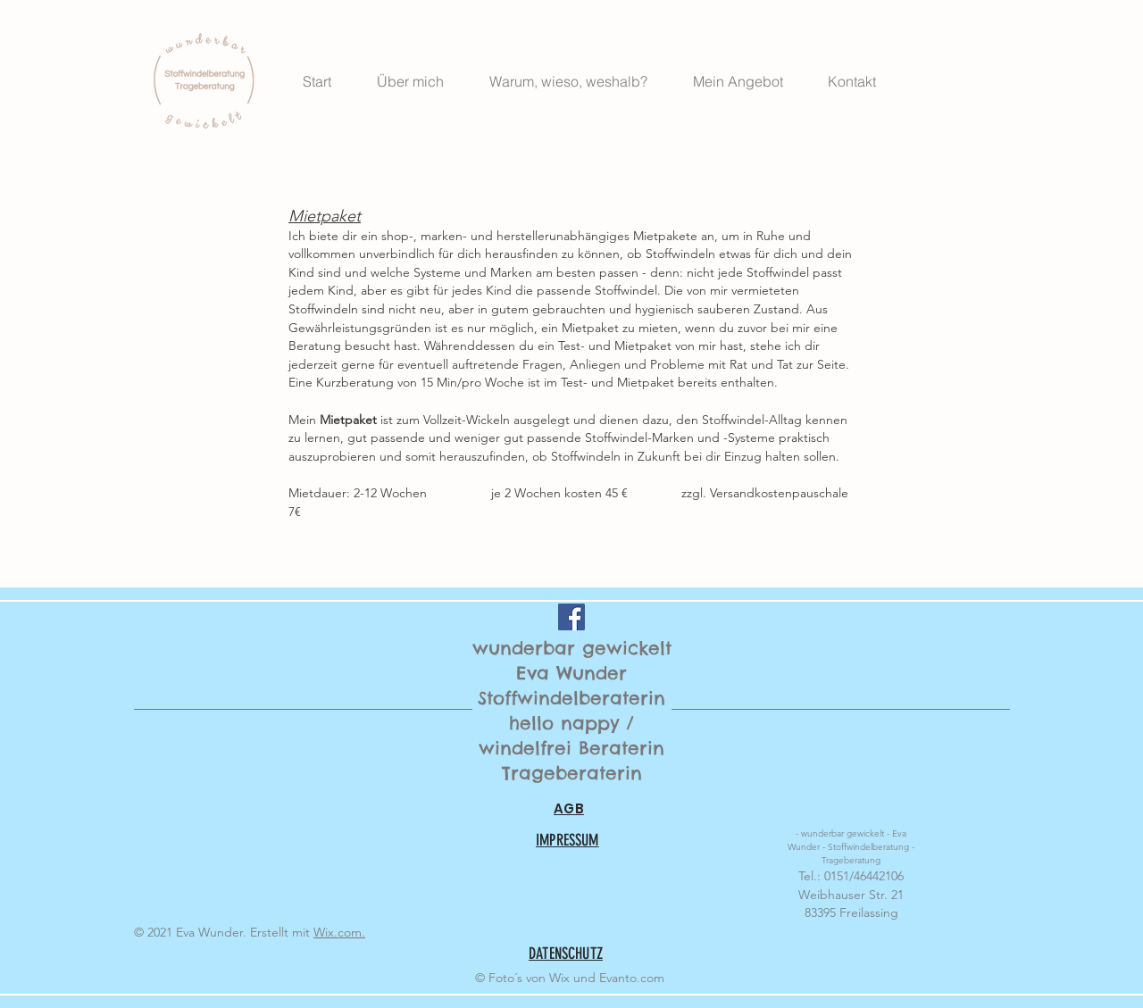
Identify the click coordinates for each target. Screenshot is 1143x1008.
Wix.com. (339, 932)
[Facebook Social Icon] (571, 617)
